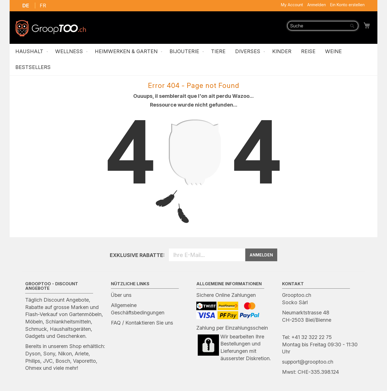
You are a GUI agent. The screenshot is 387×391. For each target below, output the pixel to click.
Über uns (121, 295)
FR (43, 5)
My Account (292, 4)
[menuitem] (30, 52)
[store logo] (50, 28)
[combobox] (322, 25)
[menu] (193, 59)
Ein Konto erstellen (347, 4)
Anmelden (316, 4)
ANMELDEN (261, 254)
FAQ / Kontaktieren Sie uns (142, 323)
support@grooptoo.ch (307, 362)
